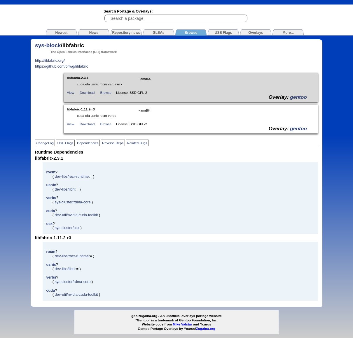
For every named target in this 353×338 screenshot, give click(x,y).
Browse (105, 92)
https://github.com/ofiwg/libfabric (61, 66)
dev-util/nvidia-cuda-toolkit (76, 215)
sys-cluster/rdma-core (73, 202)
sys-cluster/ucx (67, 228)
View (70, 92)
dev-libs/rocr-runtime (72, 176)
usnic (51, 185)
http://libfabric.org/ (50, 60)
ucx (49, 223)
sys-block (48, 45)
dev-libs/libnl (65, 189)
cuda (50, 211)
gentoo (298, 97)
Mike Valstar (182, 324)
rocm (50, 172)
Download (87, 92)
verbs (51, 198)
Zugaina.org (205, 328)
